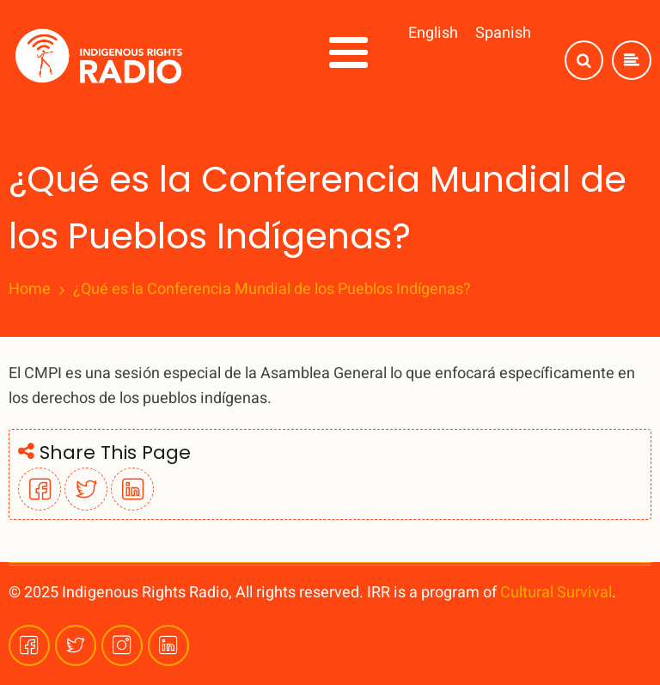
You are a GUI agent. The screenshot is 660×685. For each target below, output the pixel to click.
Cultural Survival (556, 592)
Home (30, 289)
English (433, 33)
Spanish (503, 33)
